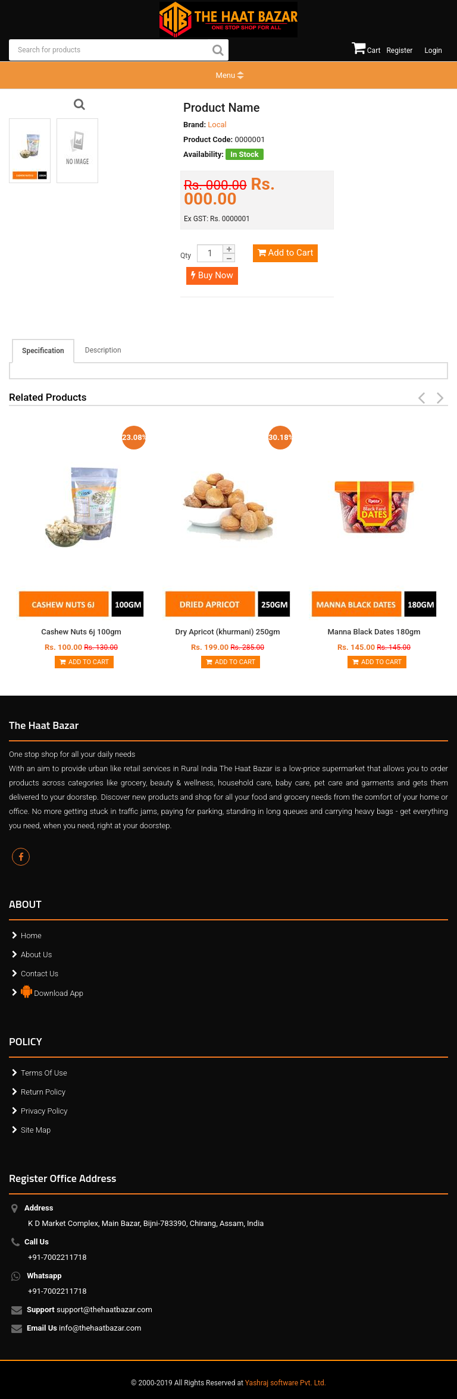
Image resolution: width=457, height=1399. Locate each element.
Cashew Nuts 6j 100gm (81, 631)
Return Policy (43, 1091)
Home (31, 935)
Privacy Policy (44, 1110)
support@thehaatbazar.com (90, 1310)
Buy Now (212, 275)
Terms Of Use (44, 1072)
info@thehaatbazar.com (85, 1328)
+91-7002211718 (57, 1249)
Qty (185, 255)
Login (433, 50)
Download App (52, 990)
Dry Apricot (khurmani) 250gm (227, 631)
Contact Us (39, 973)
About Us (36, 954)
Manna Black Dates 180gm (374, 631)
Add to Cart (285, 252)
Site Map (36, 1130)
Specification (43, 351)
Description (103, 350)
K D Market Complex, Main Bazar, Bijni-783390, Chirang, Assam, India (146, 1215)
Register (399, 50)
